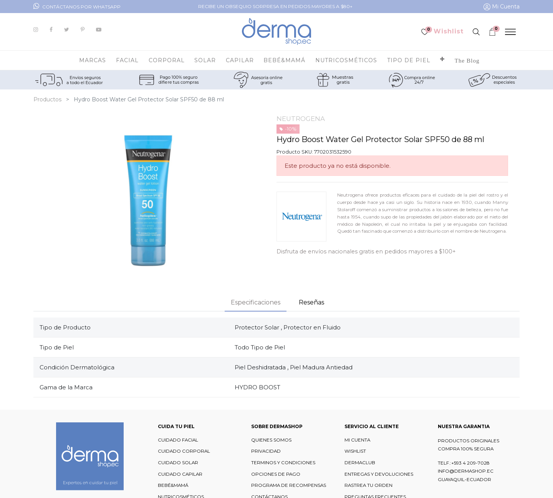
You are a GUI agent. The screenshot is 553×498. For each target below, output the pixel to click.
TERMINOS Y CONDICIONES (283, 462)
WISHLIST (355, 451)
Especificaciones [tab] (255, 302)
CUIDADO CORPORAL (184, 451)
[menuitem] (467, 60)
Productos (47, 99)
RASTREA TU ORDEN (368, 485)
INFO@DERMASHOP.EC (465, 471)
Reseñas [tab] (311, 302)
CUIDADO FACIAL (178, 440)
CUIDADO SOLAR (178, 462)
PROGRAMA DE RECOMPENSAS (288, 485)
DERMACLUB (359, 462)
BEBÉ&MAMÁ (173, 485)
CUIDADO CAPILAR (180, 474)
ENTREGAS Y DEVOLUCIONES (378, 474)
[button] (442, 60)
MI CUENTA (357, 440)
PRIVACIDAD (266, 451)
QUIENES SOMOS (271, 440)
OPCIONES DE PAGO (275, 474)
